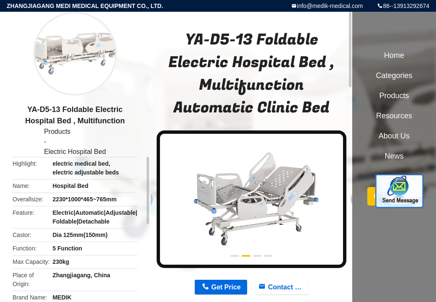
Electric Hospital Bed (75, 151)
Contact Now (288, 287)
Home (394, 55)
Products (57, 131)
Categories (394, 75)
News (393, 156)
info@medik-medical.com (330, 6)
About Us (394, 136)
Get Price (226, 287)
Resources (394, 116)
